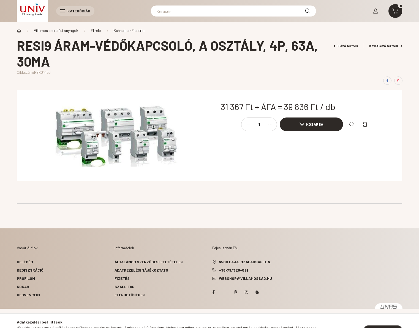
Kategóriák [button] (75, 11)
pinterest (235, 292)
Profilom (26, 278)
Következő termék (385, 46)
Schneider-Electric (128, 30)
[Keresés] (233, 11)
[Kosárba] (311, 124)
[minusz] (248, 124)
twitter (224, 292)
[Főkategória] (19, 31)
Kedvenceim (28, 295)
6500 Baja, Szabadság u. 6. (245, 261)
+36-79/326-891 (233, 270)
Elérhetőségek (130, 295)
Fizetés (122, 278)
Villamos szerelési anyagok (56, 30)
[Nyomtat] (365, 124)
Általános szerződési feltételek (149, 261)
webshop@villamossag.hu (245, 278)
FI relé (96, 30)
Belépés (25, 261)
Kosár (23, 286)
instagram (246, 292)
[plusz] (270, 124)
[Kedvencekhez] (351, 124)
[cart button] (395, 11)
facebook (213, 292)
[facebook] (387, 80)
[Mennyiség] (259, 124)
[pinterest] (398, 80)
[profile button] (375, 11)
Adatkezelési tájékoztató (141, 270)
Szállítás (124, 286)
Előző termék (346, 46)
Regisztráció (30, 270)
